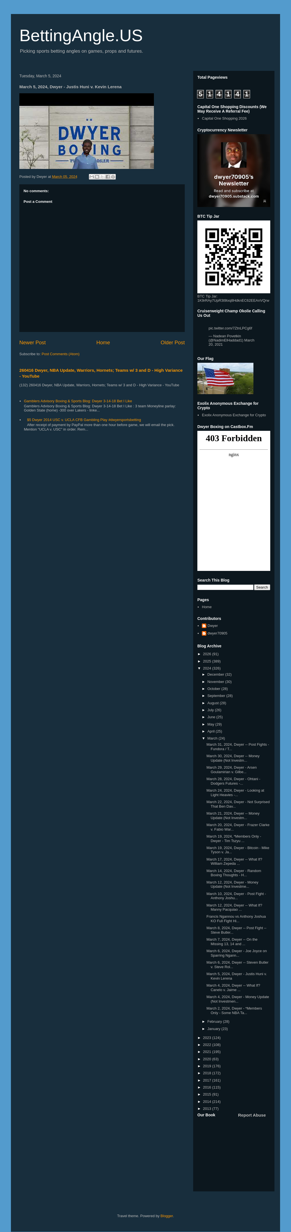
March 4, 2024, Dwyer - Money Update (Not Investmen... (237, 999)
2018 (207, 1073)
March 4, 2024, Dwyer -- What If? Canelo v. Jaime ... (233, 987)
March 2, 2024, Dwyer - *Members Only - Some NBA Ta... (234, 1010)
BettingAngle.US (81, 35)
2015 (207, 1094)
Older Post (173, 342)
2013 (207, 1109)
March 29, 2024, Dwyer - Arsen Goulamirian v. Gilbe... (231, 769)
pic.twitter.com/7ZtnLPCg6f (230, 328)
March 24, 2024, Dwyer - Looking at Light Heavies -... (235, 792)
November (216, 682)
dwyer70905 (217, 633)
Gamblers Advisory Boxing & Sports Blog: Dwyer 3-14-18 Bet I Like (78, 401)
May (211, 724)
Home (103, 342)
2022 (207, 1045)
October (214, 689)
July (211, 710)
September (216, 696)
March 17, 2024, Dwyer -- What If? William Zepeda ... (234, 861)
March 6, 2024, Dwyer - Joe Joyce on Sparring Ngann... (236, 953)
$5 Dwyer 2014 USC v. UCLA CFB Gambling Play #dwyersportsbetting (84, 420)
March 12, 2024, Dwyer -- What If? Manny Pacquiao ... (234, 907)
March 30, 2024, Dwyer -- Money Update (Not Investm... (232, 758)
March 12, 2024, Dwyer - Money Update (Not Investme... (232, 884)
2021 (207, 1052)
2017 (207, 1080)
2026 (207, 654)
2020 (207, 1059)
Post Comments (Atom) (61, 354)
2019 (207, 1066)
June (211, 717)
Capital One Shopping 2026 (224, 118)
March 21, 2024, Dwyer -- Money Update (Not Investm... (232, 815)
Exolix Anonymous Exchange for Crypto (234, 415)
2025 (207, 661)
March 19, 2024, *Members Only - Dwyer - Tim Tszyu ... (233, 838)
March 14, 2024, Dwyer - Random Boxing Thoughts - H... (233, 873)
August (213, 703)
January (214, 1029)
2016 (207, 1087)
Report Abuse (252, 1115)
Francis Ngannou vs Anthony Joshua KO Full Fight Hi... (236, 918)
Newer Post (32, 342)
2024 (207, 668)
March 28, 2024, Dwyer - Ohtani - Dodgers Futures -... (233, 781)
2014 (207, 1101)
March (213, 738)
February (215, 1021)
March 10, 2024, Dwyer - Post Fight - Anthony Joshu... (236, 896)
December (216, 674)
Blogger (167, 1216)
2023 (207, 1038)
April (211, 731)
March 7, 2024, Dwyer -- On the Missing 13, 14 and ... (231, 941)
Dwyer (212, 626)
